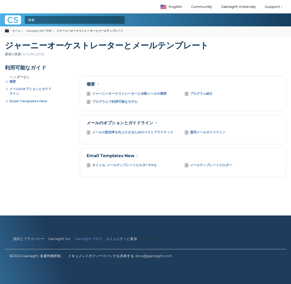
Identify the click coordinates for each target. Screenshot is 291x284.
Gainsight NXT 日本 (39, 30)
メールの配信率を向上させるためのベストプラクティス (130, 133)
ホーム (16, 30)
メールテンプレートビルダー (208, 166)
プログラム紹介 (199, 94)
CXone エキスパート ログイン (165, 239)
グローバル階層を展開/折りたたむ (9, 31)
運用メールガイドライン (205, 133)
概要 (12, 81)
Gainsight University (238, 6)
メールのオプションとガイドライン (120, 122)
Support (272, 6)
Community (201, 6)
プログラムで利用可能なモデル (112, 102)
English (171, 6)
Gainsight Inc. (59, 239)
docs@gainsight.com (153, 256)
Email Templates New (28, 101)
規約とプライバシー (28, 239)
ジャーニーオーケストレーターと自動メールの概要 (127, 94)
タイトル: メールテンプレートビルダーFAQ (121, 166)
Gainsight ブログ (88, 239)
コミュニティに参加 (121, 239)
